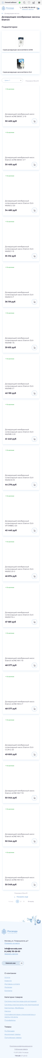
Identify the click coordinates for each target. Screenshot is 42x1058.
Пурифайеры (10, 1020)
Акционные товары (12, 1034)
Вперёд (31, 901)
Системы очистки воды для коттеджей (20, 1001)
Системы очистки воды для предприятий (21, 1005)
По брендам (9, 1031)
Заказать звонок (28, 9)
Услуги (7, 977)
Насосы (7, 1011)
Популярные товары (13, 1038)
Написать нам (11, 963)
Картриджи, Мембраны (14, 1008)
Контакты (8, 991)
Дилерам (8, 987)
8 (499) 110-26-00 (12, 951)
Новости (8, 981)
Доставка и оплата (12, 984)
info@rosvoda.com (13, 949)
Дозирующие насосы (11, 13)
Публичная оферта (21, 1049)
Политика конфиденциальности (21, 1046)
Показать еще (21, 897)
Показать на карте (12, 943)
